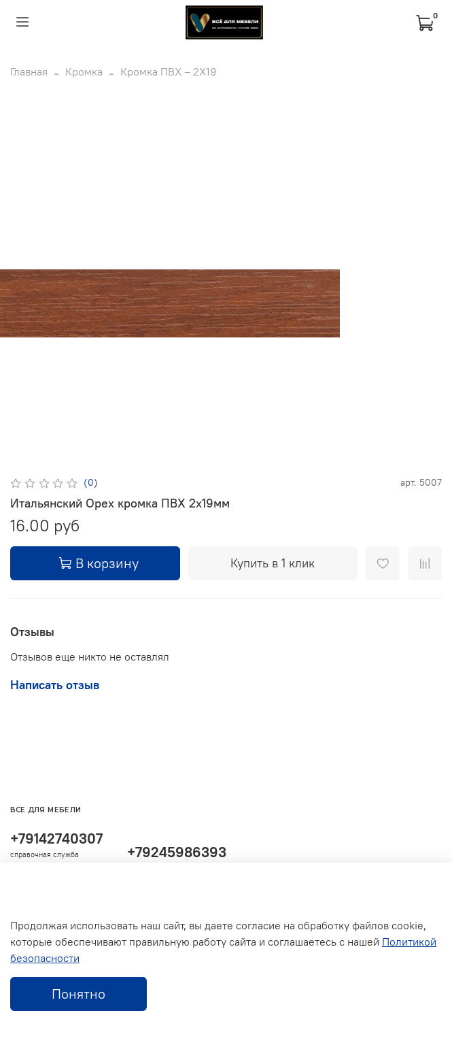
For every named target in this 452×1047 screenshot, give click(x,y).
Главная (29, 71)
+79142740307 (56, 838)
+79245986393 (176, 852)
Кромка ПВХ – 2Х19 (168, 71)
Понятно (78, 993)
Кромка (84, 71)
